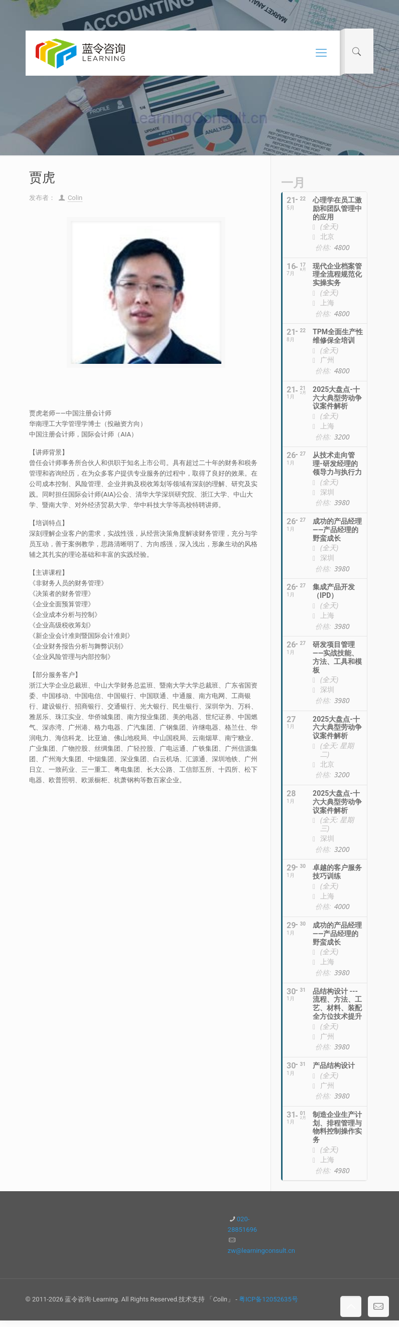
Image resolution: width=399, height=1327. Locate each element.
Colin (75, 197)
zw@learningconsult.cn (261, 1257)
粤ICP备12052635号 (268, 1305)
